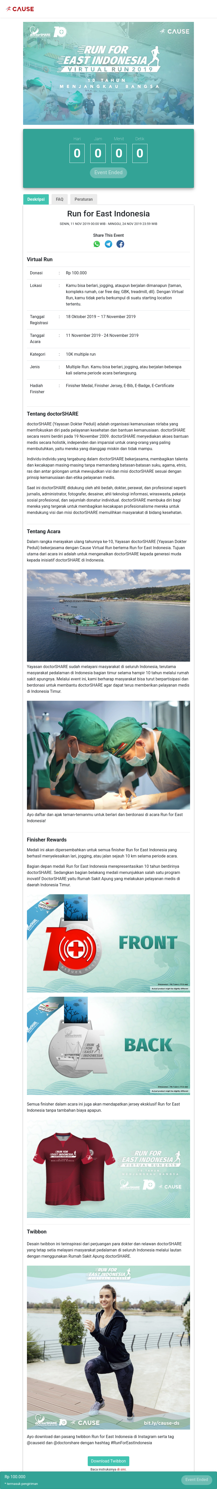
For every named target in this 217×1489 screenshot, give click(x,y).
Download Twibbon (108, 1461)
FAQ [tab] (59, 199)
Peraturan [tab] (84, 199)
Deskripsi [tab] (36, 199)
